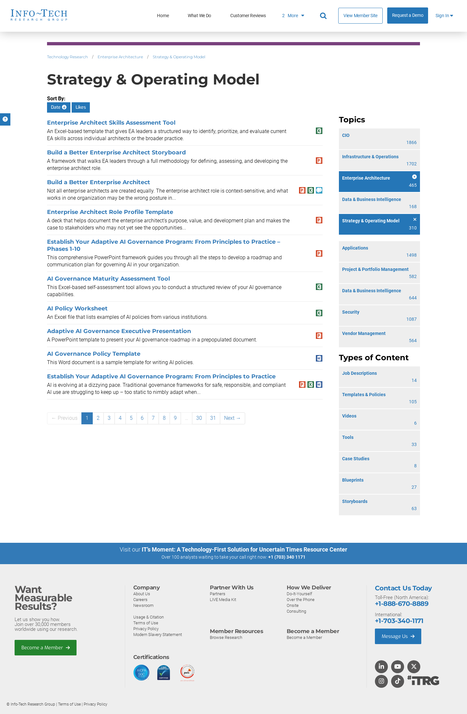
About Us (141, 593)
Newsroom (143, 605)
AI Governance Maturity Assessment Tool (108, 278)
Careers (140, 599)
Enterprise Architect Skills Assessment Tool (111, 122)
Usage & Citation (148, 616)
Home (163, 15)
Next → (232, 418)
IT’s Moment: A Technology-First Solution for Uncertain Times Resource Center (244, 549)
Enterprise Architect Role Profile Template (110, 211)
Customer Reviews (248, 15)
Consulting (296, 610)
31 (213, 418)
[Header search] (324, 15)
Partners (217, 593)
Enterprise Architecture (120, 56)
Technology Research (67, 56)
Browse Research (226, 637)
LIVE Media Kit (223, 599)
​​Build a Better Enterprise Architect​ (98, 182)
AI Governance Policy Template (93, 353)
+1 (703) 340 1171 (286, 557)
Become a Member (45, 647)
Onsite (293, 605)
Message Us (399, 636)
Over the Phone (301, 599)
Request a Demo (408, 15)
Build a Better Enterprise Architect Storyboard (116, 152)
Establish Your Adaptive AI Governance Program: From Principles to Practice (161, 376)
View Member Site (360, 15)
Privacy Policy (146, 628)
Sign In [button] (444, 15)
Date (58, 107)
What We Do (199, 15)
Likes (81, 107)
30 (199, 418)
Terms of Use (145, 622)
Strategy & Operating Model (179, 56)
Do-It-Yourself (299, 593)
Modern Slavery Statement (157, 634)
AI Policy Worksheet (77, 308)
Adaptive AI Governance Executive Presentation (119, 331)
